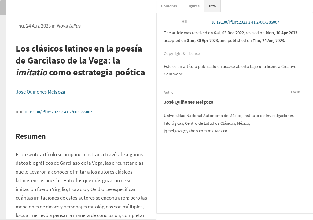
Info (212, 6)
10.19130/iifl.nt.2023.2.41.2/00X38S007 (58, 112)
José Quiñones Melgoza (40, 91)
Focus (294, 92)
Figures (193, 6)
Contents (169, 6)
